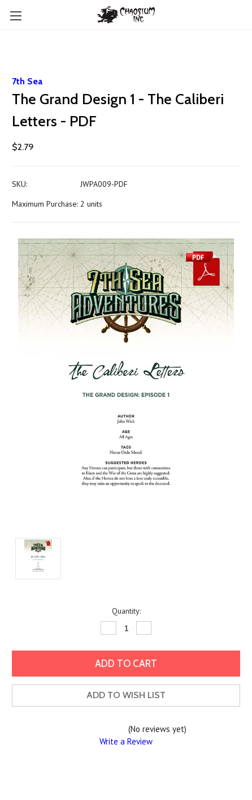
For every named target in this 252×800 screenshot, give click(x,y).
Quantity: (126, 611)
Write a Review (126, 741)
